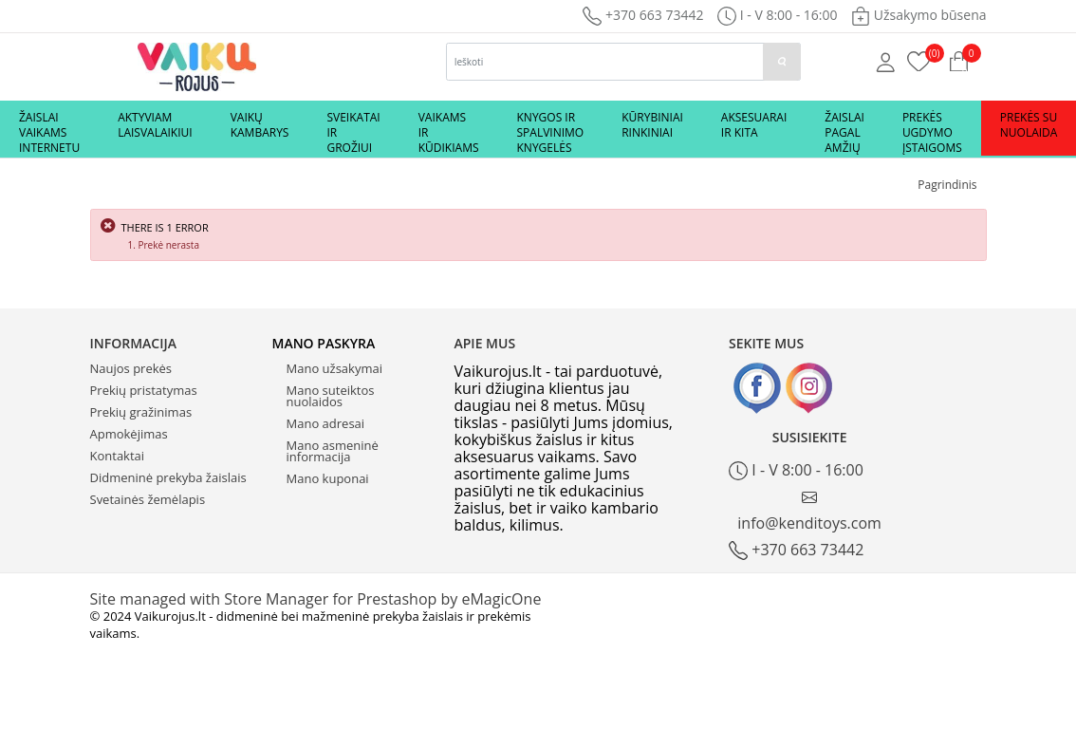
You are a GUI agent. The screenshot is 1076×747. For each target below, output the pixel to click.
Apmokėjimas (129, 433)
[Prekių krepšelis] (919, 59)
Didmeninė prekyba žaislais (168, 477)
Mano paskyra (324, 343)
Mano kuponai (328, 478)
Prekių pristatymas (143, 390)
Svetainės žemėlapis (148, 499)
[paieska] (782, 62)
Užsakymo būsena (918, 15)
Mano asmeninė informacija (333, 450)
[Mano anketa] (886, 60)
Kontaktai (117, 455)
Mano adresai (326, 423)
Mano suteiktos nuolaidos (331, 395)
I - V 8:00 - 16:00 (796, 470)
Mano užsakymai (334, 368)
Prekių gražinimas (141, 412)
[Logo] (197, 65)
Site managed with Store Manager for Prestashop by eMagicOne (316, 598)
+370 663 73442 (643, 15)
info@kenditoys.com (809, 511)
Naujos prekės (131, 368)
